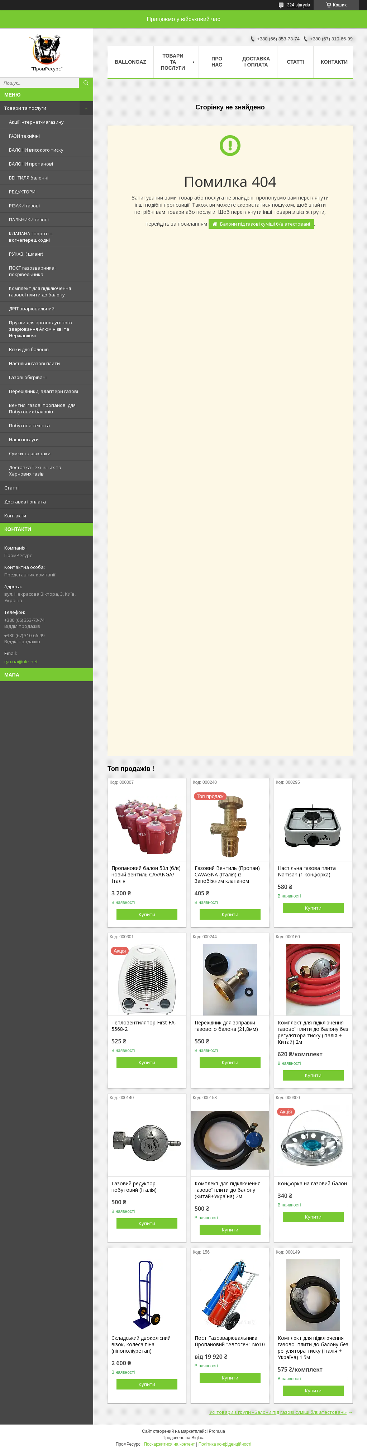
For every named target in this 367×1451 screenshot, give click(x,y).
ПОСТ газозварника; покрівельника (32, 271)
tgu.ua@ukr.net (21, 661)
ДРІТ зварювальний (31, 308)
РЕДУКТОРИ (22, 191)
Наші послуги (24, 439)
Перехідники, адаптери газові (43, 391)
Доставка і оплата (25, 501)
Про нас (216, 62)
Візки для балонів (29, 349)
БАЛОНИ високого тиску (36, 150)
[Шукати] (86, 83)
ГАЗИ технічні (24, 136)
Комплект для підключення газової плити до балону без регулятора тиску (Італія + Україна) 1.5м (313, 1348)
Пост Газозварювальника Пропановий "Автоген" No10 (230, 1341)
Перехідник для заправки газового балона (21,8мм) (226, 1025)
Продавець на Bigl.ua (183, 1437)
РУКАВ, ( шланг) (26, 254)
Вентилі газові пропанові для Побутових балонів (42, 408)
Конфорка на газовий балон (312, 1183)
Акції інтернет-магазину (36, 122)
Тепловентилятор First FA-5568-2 (143, 1025)
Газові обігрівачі (28, 377)
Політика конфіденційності (225, 1444)
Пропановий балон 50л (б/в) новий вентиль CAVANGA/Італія (146, 874)
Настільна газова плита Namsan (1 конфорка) (307, 871)
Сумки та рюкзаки (30, 453)
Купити (147, 914)
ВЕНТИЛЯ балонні (28, 177)
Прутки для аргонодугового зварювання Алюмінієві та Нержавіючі (40, 329)
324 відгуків (298, 5)
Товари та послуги (25, 108)
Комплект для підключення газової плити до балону (40, 291)
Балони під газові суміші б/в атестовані (265, 224)
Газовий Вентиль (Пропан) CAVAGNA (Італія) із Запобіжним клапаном (227, 874)
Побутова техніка (29, 425)
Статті (11, 488)
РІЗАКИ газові (24, 205)
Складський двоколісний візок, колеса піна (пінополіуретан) (141, 1344)
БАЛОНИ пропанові (31, 164)
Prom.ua (217, 1431)
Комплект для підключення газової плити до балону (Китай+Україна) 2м (228, 1190)
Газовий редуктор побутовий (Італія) (134, 1186)
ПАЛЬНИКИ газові (29, 219)
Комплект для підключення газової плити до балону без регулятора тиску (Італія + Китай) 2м (313, 1032)
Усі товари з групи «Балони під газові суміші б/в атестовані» (278, 1412)
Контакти (15, 515)
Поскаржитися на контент (169, 1444)
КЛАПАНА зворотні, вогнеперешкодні (31, 236)
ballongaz (130, 62)
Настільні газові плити (34, 363)
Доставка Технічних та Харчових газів (35, 470)
